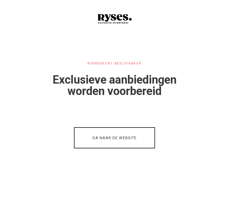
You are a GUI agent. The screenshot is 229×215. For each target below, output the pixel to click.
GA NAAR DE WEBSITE (114, 138)
